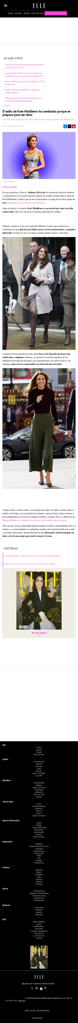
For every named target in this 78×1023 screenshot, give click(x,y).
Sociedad (39, 860)
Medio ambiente (39, 898)
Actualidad (39, 884)
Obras (39, 832)
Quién (5, 735)
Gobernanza (39, 902)
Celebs (27, 13)
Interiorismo (39, 876)
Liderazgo (39, 886)
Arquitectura (39, 874)
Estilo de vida (37, 13)
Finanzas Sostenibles (39, 907)
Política (6, 843)
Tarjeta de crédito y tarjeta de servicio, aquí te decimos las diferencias (33, 556)
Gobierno (39, 846)
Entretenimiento (39, 782)
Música (39, 789)
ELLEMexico (32, 964)
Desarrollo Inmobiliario (39, 869)
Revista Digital (39, 632)
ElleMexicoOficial (47, 963)
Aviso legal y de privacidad (37, 986)
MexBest (6, 756)
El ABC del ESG (39, 912)
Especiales (39, 891)
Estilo (39, 780)
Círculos (39, 742)
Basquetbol (39, 806)
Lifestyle (39, 811)
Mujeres (39, 836)
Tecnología (39, 829)
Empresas (39, 820)
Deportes (39, 785)
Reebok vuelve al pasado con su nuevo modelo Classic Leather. (30, 564)
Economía (39, 825)
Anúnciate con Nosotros (37, 1001)
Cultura (39, 752)
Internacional (39, 827)
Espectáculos (39, 738)
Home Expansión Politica (39, 822)
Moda (10, 13)
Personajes (39, 766)
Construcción (39, 867)
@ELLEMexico (14, 683)
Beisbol (39, 801)
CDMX (39, 853)
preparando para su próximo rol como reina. (26, 203)
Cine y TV (39, 787)
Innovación (39, 909)
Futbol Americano (39, 803)
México (39, 848)
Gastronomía (39, 759)
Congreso (39, 851)
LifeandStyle (39, 839)
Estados (39, 855)
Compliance (37, 994)
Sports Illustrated (10, 796)
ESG (39, 834)
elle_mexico (38, 963)
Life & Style (7, 777)
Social (39, 900)
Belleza (18, 13)
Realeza (39, 740)
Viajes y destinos (39, 764)
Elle (4, 721)
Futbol (39, 799)
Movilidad (39, 905)
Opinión (39, 858)
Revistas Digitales (56, 13)
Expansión (7, 817)
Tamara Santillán (11, 679)
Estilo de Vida (39, 770)
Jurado (39, 773)
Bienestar (39, 768)
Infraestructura (39, 872)
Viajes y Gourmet (39, 749)
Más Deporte (39, 808)
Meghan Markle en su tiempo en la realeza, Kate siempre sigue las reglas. (34, 520)
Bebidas (39, 761)
